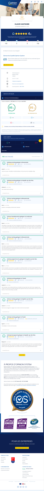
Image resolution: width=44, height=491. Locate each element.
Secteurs (23, 462)
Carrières (2, 460)
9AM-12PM (22, 86)
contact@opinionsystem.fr (26, 471)
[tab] (23, 468)
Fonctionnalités (25, 459)
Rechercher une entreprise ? (5, 468)
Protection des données (25, 481)
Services (23, 460)
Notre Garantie (3, 459)
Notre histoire (3, 457)
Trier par (36, 156)
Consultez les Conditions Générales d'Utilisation (26, 385)
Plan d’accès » (24, 477)
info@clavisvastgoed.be (16, 81)
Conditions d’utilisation (17, 481)
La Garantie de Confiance (5, 470)
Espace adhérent (25, 463)
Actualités (2, 462)
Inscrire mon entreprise (22, 448)
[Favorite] (40, 140)
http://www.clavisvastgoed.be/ (18, 83)
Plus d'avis (22, 355)
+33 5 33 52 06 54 (25, 472)
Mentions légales (11, 481)
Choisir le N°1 (24, 457)
